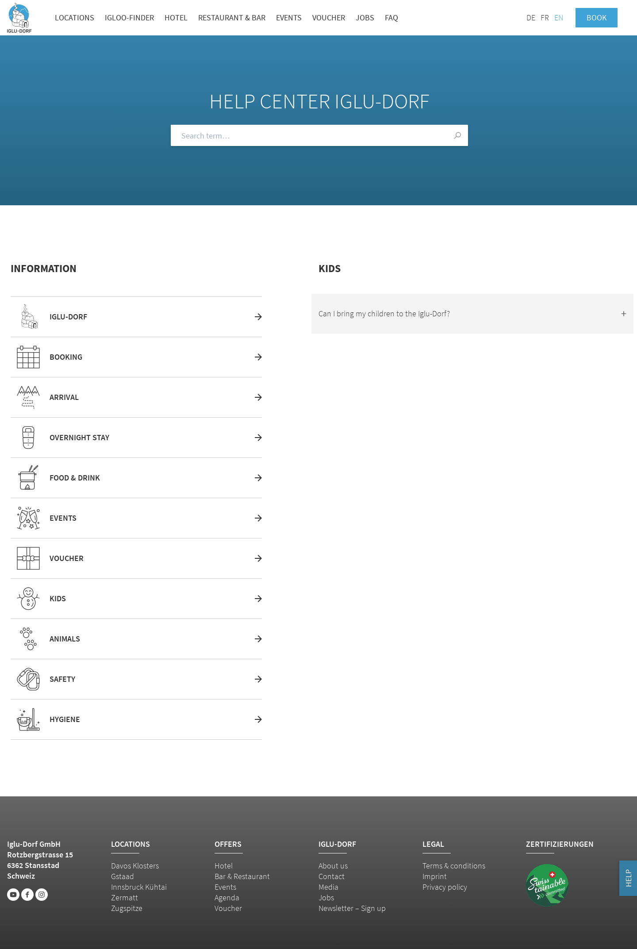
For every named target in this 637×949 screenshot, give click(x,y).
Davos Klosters (135, 866)
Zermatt (124, 897)
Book (596, 17)
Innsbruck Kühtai (139, 887)
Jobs (365, 17)
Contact (331, 876)
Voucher (328, 17)
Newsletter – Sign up (352, 908)
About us (333, 866)
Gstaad (122, 876)
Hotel (176, 17)
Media (328, 887)
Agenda (227, 897)
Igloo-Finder (129, 17)
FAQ (391, 17)
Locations (74, 17)
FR (545, 17)
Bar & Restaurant (242, 876)
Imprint (434, 876)
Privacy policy (444, 887)
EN (558, 17)
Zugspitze (126, 908)
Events (289, 17)
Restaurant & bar (231, 17)
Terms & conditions (453, 866)
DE (530, 17)
